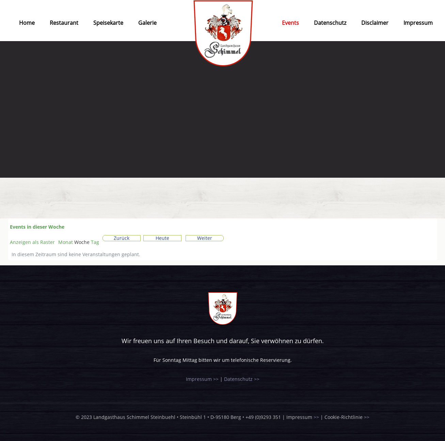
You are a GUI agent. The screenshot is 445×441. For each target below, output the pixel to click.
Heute (162, 238)
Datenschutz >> (241, 379)
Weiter (204, 238)
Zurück (121, 238)
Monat (65, 242)
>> (316, 417)
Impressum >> (202, 379)
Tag (95, 242)
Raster (32, 242)
